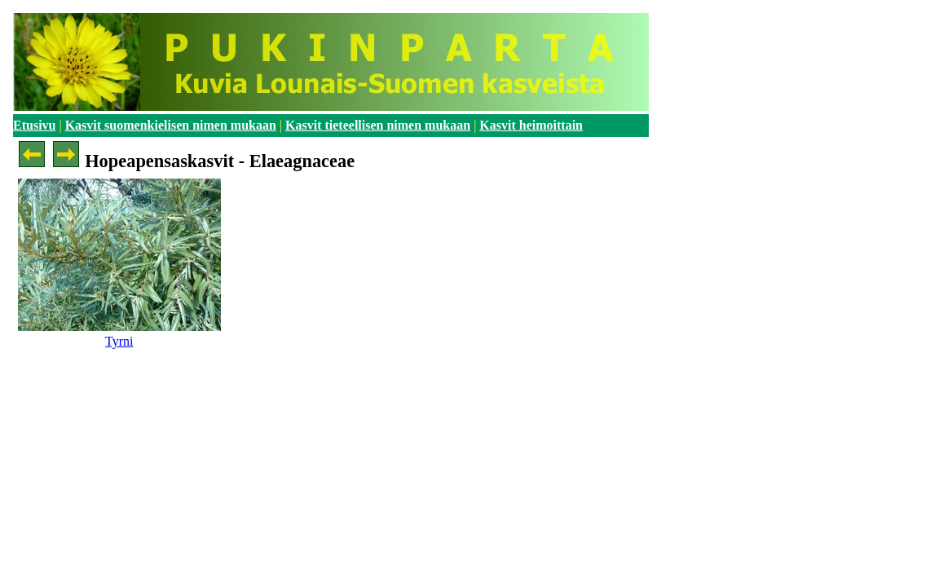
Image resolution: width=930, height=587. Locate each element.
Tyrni (119, 341)
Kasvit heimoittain (531, 125)
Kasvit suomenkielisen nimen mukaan (170, 125)
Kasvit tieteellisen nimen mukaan (377, 125)
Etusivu (34, 125)
